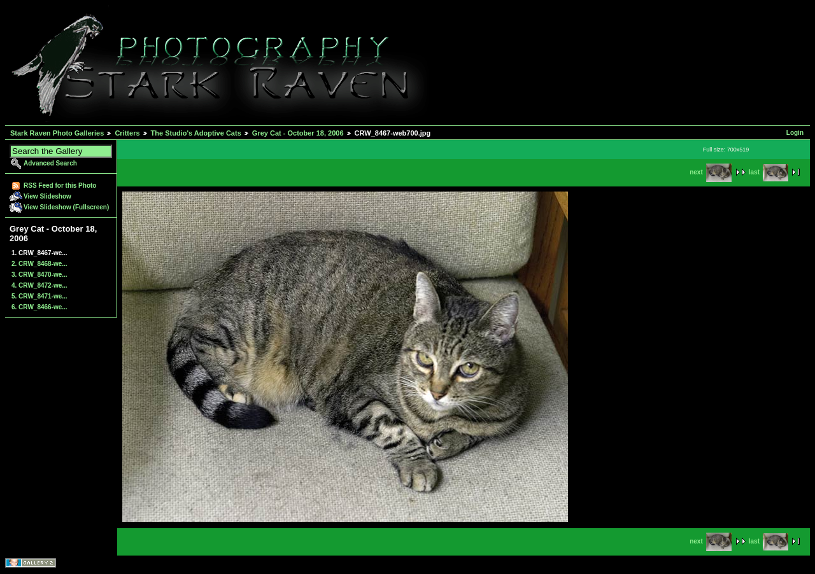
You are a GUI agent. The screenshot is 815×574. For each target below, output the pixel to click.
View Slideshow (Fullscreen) (66, 207)
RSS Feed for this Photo (60, 185)
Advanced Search (50, 163)
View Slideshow (47, 196)
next (711, 172)
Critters (127, 133)
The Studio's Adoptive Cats (196, 133)
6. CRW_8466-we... (39, 307)
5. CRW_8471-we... (39, 296)
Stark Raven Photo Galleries (57, 133)
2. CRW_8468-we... (39, 263)
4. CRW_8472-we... (39, 285)
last (768, 172)
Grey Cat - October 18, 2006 (298, 133)
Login (795, 132)
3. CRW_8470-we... (39, 274)
